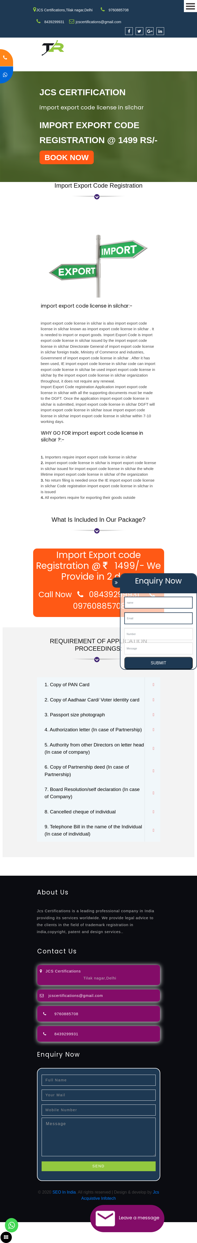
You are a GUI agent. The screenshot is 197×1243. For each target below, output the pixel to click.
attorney (173, 881)
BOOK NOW (67, 157)
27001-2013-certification (100, 893)
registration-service (17, 881)
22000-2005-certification (54, 893)
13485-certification (140, 893)
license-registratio (88, 887)
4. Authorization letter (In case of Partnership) (81, 743)
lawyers (148, 881)
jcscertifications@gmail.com (98, 22)
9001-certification (165, 887)
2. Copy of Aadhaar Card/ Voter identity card (89, 704)
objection (132, 881)
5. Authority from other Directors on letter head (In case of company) (91, 766)
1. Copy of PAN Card (68, 685)
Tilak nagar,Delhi (99, 999)
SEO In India (64, 1213)
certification (116, 887)
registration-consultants (57, 881)
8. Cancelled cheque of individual (82, 832)
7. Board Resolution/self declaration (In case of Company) (89, 812)
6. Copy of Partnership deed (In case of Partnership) (89, 789)
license (65, 887)
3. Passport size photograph (77, 723)
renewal (29, 887)
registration (10, 887)
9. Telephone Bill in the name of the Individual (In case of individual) (85, 851)
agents (188, 881)
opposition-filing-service (100, 881)
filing (160, 881)
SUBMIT (158, 663)
